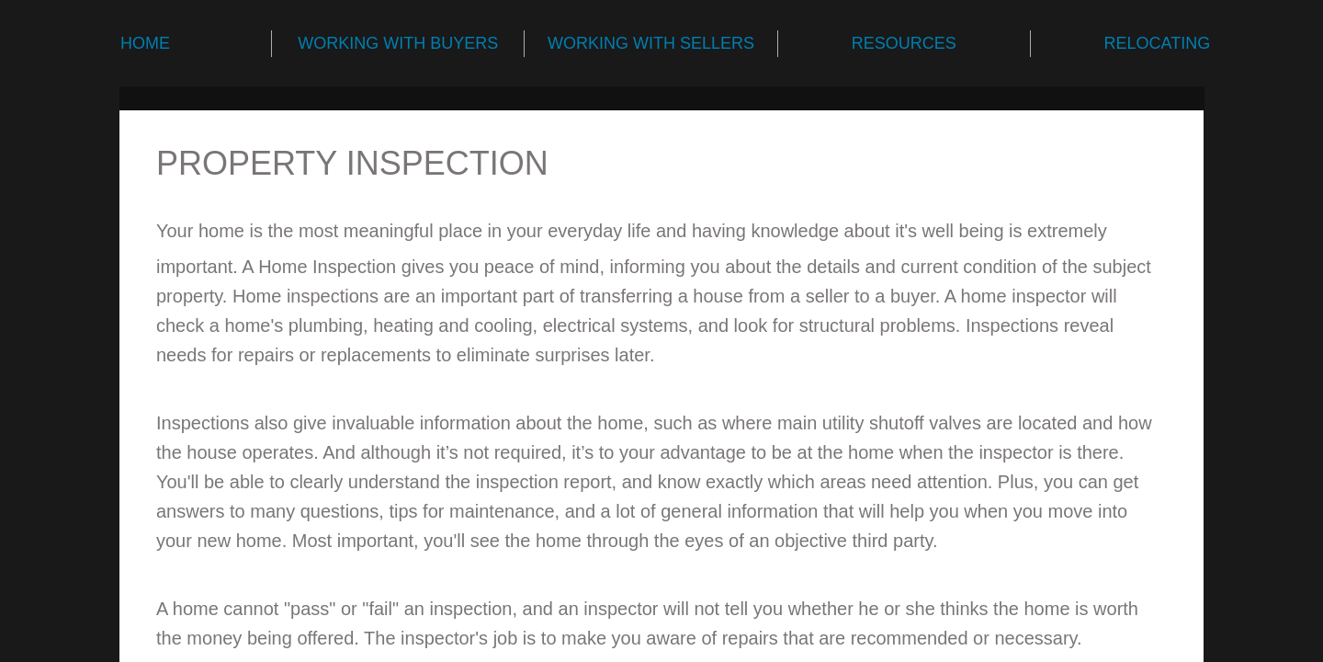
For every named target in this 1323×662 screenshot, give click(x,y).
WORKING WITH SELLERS (651, 43)
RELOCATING (1157, 43)
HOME (145, 43)
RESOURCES (904, 43)
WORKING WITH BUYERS (398, 43)
